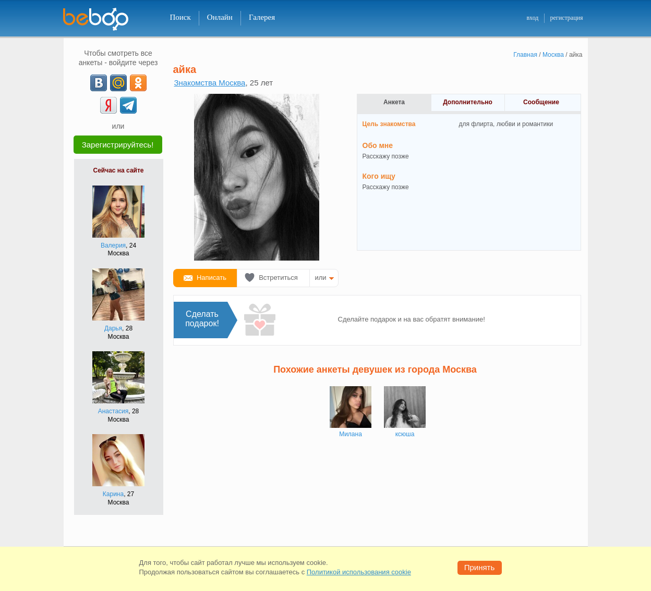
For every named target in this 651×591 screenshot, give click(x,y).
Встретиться (278, 277)
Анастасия (113, 411)
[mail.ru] (118, 83)
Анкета (394, 102)
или (321, 277)
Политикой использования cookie (359, 572)
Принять (479, 567)
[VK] (98, 83)
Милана (350, 434)
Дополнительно (467, 102)
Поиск (180, 17)
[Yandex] (108, 105)
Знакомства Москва (210, 82)
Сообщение (541, 102)
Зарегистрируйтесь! (118, 144)
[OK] (138, 83)
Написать (211, 277)
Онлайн (220, 17)
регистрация (566, 17)
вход (532, 17)
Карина (113, 494)
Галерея (262, 17)
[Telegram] (128, 105)
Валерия (113, 245)
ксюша (405, 434)
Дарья (113, 328)
